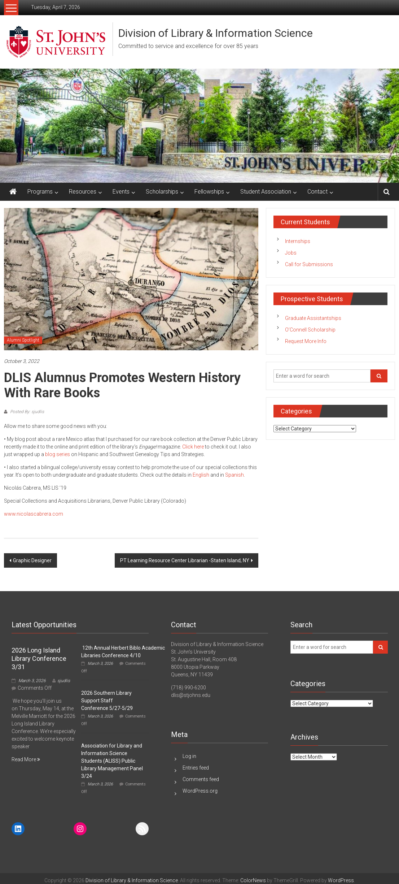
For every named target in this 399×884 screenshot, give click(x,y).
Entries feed (196, 768)
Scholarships (162, 191)
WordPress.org (200, 791)
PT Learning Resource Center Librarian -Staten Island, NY (184, 560)
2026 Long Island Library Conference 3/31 (39, 658)
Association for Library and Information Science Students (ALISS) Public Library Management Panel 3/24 (112, 761)
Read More (26, 759)
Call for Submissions (309, 264)
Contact (317, 191)
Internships (297, 241)
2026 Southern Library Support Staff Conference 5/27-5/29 (107, 700)
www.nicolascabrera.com (33, 514)
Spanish (234, 475)
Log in (189, 756)
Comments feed (201, 779)
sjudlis (63, 680)
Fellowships (209, 191)
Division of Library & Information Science (215, 33)
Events (121, 191)
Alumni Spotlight (23, 340)
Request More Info (305, 341)
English (201, 475)
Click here (193, 447)
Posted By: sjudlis (26, 411)
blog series (57, 454)
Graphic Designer (32, 560)
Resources (82, 191)
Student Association (265, 191)
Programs (40, 191)
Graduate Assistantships (313, 318)
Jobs (291, 253)
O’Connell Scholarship (310, 330)
